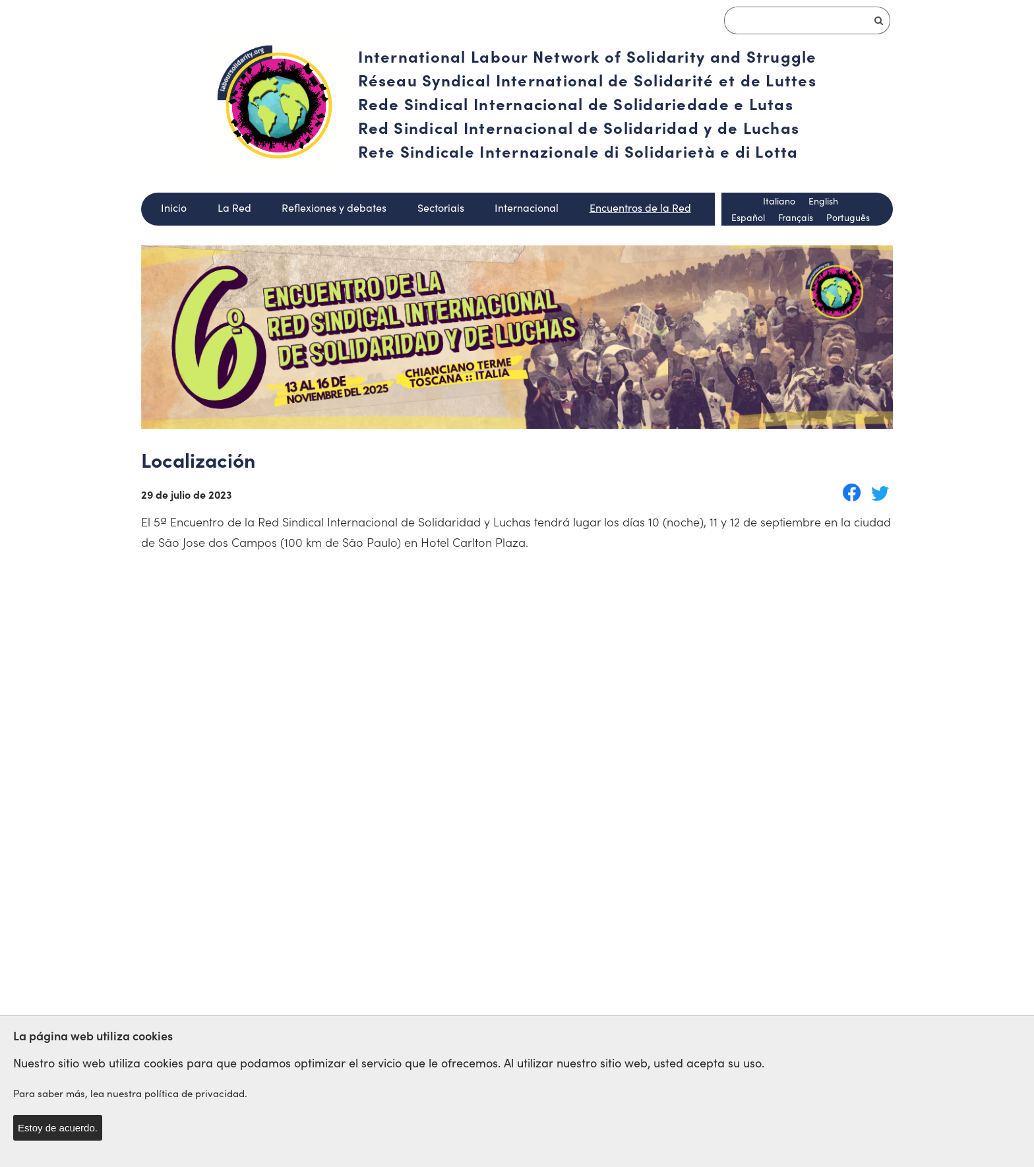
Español (748, 217)
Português (848, 217)
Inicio (174, 207)
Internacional (527, 207)
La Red (234, 207)
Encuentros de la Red (640, 207)
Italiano (779, 201)
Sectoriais (440, 207)
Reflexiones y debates (334, 207)
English (823, 201)
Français (795, 217)
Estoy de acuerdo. (58, 1127)
